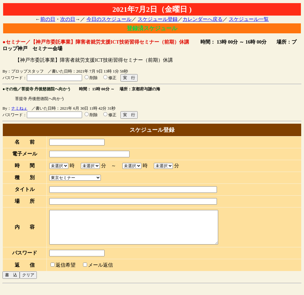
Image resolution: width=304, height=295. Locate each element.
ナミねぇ (19, 108)
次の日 (67, 19)
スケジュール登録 (158, 19)
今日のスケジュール (108, 19)
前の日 (47, 19)
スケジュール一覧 (249, 19)
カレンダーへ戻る (203, 19)
